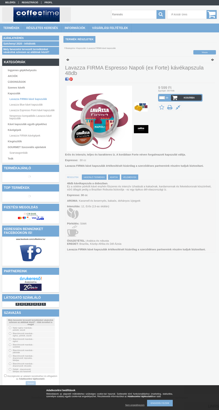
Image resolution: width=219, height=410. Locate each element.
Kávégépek (14, 130)
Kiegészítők (15, 141)
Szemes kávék (16, 87)
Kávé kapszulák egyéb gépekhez (27, 124)
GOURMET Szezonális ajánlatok (27, 147)
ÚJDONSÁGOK (17, 81)
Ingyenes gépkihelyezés (22, 70)
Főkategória (69, 48)
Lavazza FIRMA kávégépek (25, 135)
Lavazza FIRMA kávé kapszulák (28, 99)
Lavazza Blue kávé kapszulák (26, 104)
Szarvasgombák (19, 152)
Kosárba (189, 97)
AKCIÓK (13, 76)
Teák (10, 158)
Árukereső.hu (30, 282)
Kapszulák (14, 93)
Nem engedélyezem (135, 405)
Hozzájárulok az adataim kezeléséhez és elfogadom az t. (32, 377)
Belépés (10, 2)
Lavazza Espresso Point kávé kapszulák (32, 110)
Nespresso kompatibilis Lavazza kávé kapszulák (31, 117)
